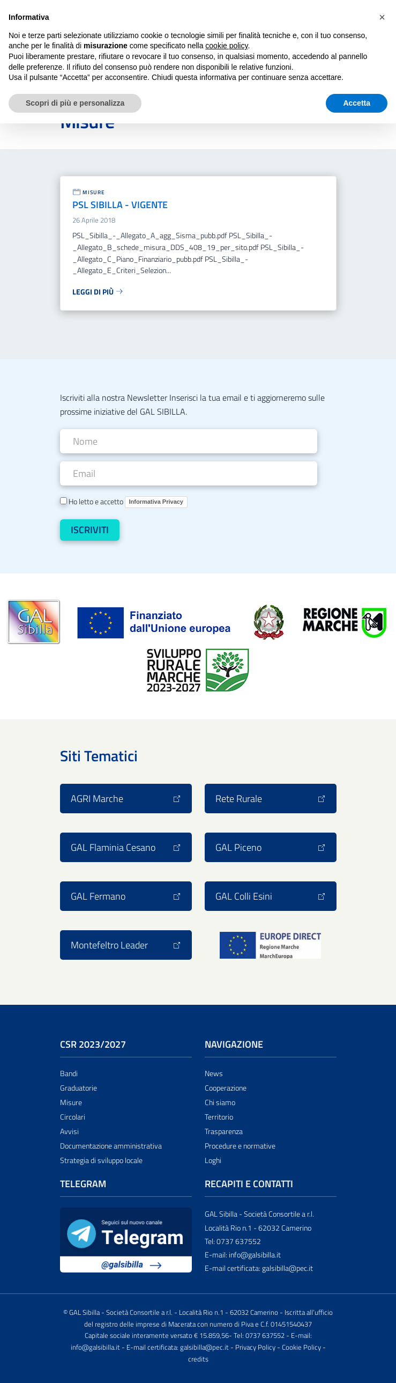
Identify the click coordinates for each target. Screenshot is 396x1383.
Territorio (219, 1117)
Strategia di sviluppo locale (101, 1160)
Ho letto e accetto (124, 502)
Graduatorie (78, 1088)
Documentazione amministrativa (111, 1146)
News (214, 1073)
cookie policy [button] (226, 45)
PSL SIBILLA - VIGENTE (120, 204)
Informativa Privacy (156, 501)
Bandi (69, 1073)
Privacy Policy (255, 1347)
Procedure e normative (240, 1146)
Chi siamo (220, 1102)
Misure (94, 192)
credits (198, 1359)
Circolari (72, 1117)
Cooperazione (225, 1088)
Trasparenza (224, 1131)
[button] (382, 17)
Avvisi (69, 1131)
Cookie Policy (301, 1347)
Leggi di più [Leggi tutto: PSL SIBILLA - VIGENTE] (98, 291)
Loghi (213, 1160)
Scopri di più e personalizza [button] (75, 103)
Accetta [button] (356, 103)
